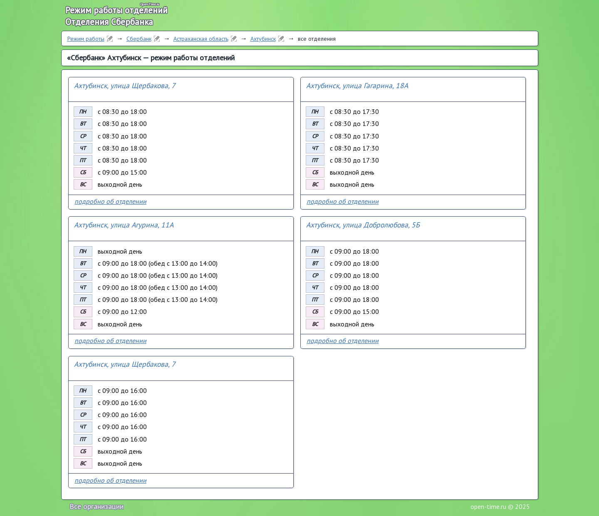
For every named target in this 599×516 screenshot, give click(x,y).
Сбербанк (138, 38)
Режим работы (85, 38)
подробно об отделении (110, 201)
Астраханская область (200, 38)
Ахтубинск (263, 38)
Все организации (96, 506)
